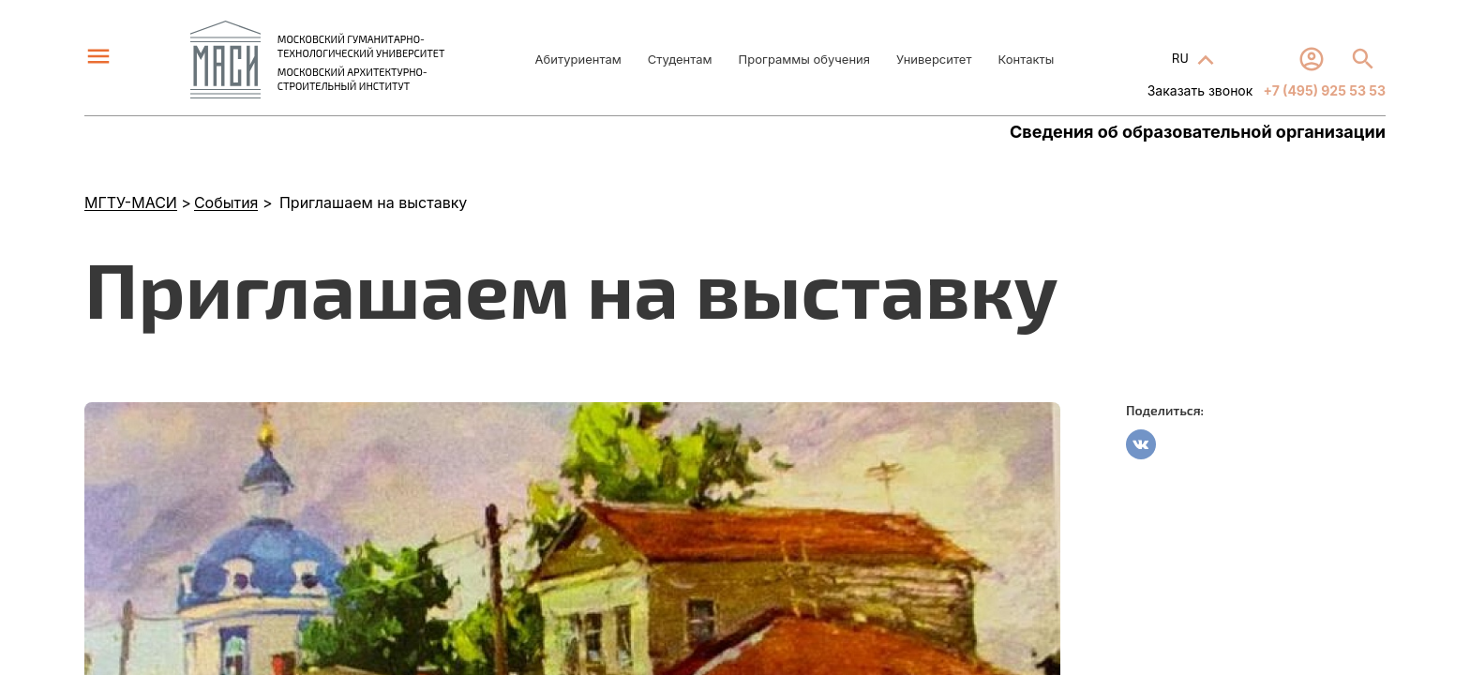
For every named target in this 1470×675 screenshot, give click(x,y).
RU (1182, 58)
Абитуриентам (578, 59)
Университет (933, 59)
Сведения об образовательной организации (1198, 132)
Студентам (680, 59)
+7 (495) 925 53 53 (1323, 90)
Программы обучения (804, 59)
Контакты (1026, 59)
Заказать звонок (1200, 90)
